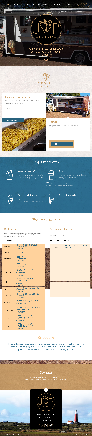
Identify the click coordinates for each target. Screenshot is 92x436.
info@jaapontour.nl (48, 420)
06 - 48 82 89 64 (47, 418)
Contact (68, 4)
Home (7, 4)
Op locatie (56, 4)
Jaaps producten (21, 4)
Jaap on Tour (12, 434)
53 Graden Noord (85, 434)
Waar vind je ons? (40, 4)
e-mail (34, 379)
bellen (48, 381)
